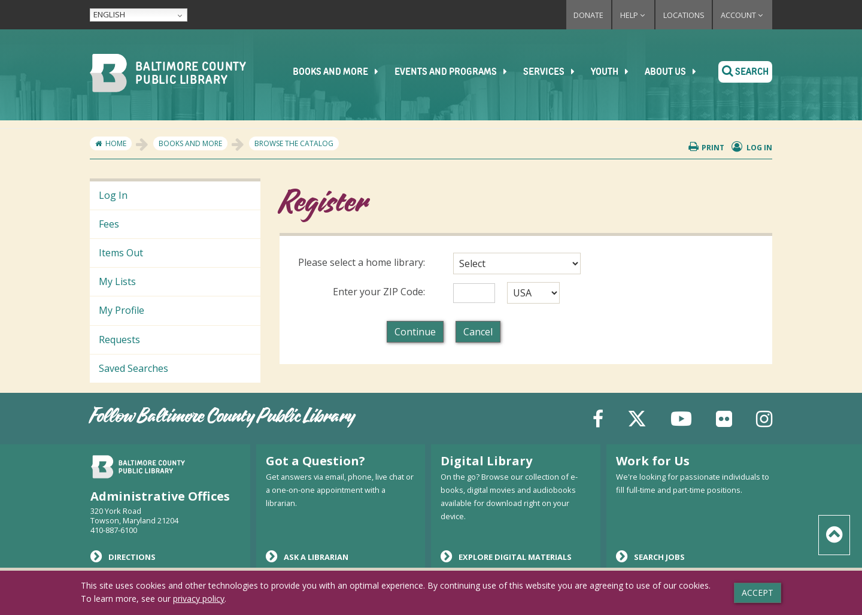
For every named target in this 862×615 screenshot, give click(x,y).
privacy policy (198, 598)
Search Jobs (650, 556)
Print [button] (706, 147)
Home (115, 143)
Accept (757, 592)
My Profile (121, 310)
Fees (109, 224)
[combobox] (517, 263)
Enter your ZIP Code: (379, 291)
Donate (588, 15)
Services (553, 71)
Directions (123, 556)
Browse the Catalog (293, 143)
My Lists (117, 281)
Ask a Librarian (307, 556)
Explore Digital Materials (506, 556)
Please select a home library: (361, 262)
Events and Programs (455, 71)
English (109, 14)
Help (633, 15)
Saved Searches (133, 368)
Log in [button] (752, 147)
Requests (119, 339)
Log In (113, 195)
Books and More (340, 71)
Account (742, 15)
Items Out (121, 252)
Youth (614, 71)
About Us (675, 71)
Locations (684, 15)
